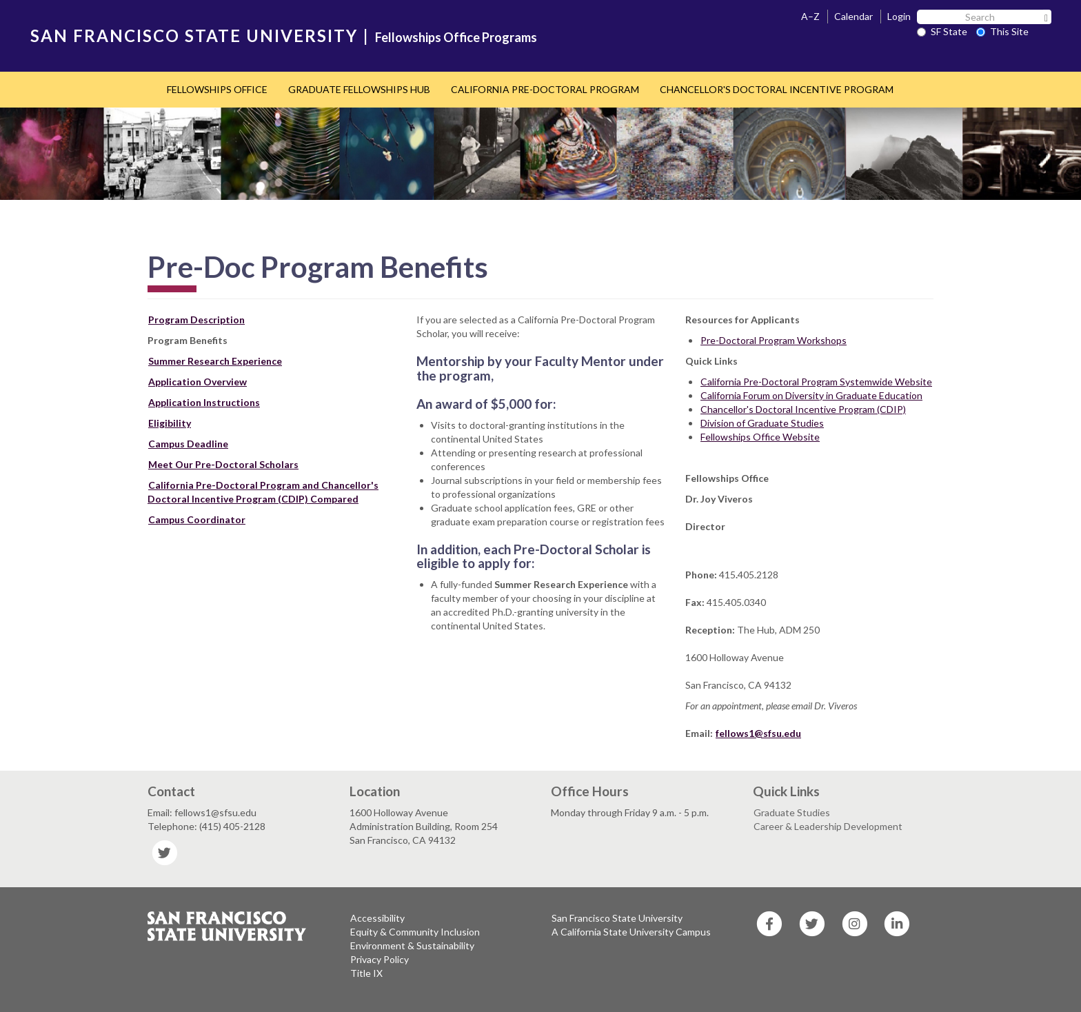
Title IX (366, 973)
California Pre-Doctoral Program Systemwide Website (816, 381)
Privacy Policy (379, 959)
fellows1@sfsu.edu (758, 733)
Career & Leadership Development (828, 826)
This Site (1002, 31)
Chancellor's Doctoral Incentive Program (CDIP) (803, 409)
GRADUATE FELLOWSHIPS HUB (359, 89)
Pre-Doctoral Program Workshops (773, 340)
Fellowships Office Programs (456, 37)
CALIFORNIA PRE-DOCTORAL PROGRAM (545, 89)
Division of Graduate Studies (762, 423)
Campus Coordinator (196, 519)
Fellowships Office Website (760, 437)
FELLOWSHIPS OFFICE (217, 89)
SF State (942, 31)
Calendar (853, 16)
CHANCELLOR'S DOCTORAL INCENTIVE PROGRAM (776, 89)
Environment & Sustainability (412, 945)
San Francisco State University (617, 918)
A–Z (810, 16)
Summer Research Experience (215, 361)
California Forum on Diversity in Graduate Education (811, 395)
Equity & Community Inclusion (415, 932)
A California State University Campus (631, 932)
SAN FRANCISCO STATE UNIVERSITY (194, 35)
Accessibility (377, 918)
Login (899, 16)
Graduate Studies (792, 812)
